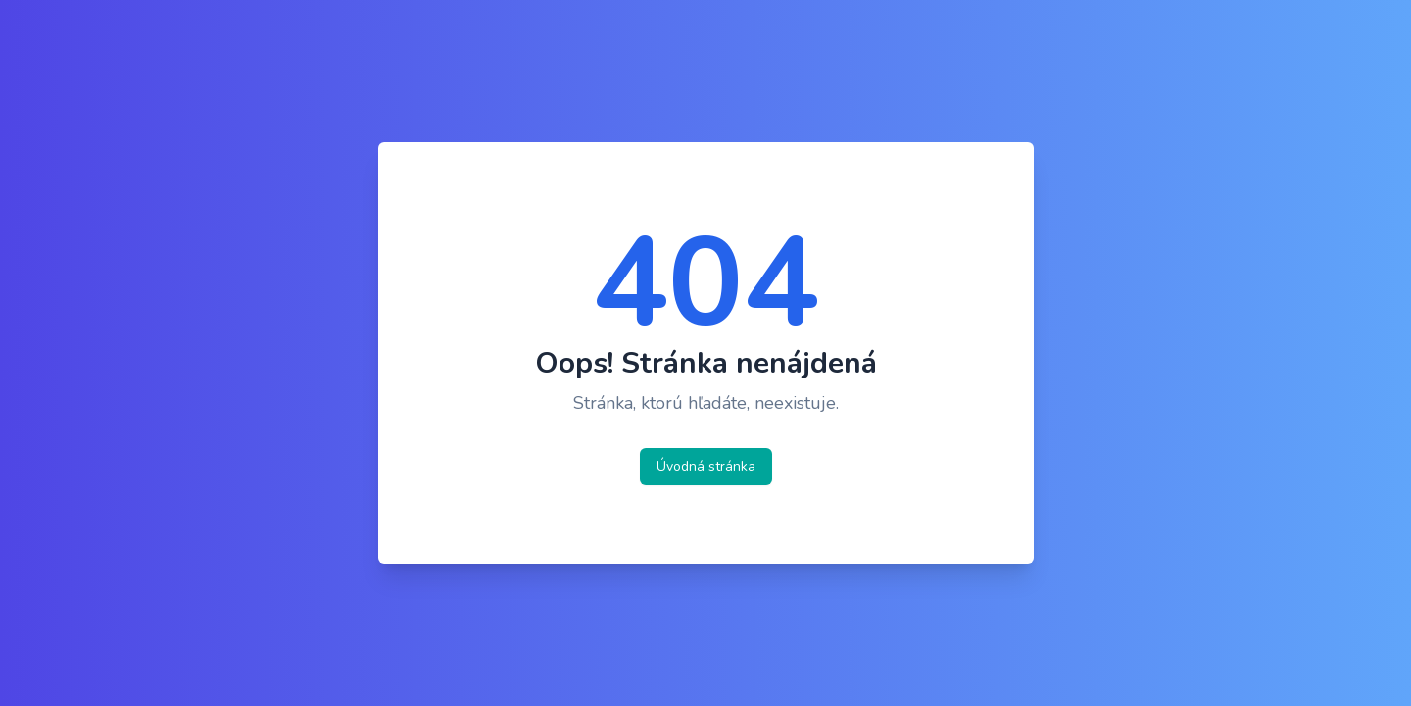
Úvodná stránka (706, 466)
